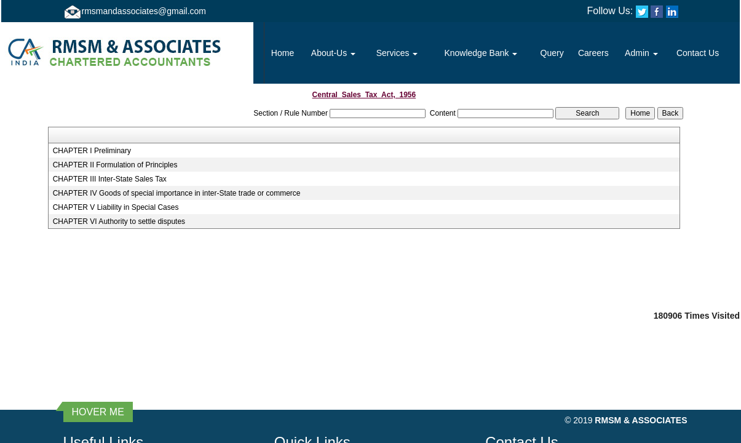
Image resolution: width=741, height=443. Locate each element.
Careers (593, 53)
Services (397, 53)
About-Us (333, 53)
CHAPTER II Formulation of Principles (115, 165)
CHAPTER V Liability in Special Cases (116, 207)
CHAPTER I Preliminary (92, 150)
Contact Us (697, 53)
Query (552, 53)
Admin (641, 53)
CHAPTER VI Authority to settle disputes (119, 221)
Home (282, 53)
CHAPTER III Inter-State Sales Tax (110, 179)
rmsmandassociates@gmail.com (144, 11)
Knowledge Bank (480, 53)
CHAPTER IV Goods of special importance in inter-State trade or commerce (177, 193)
